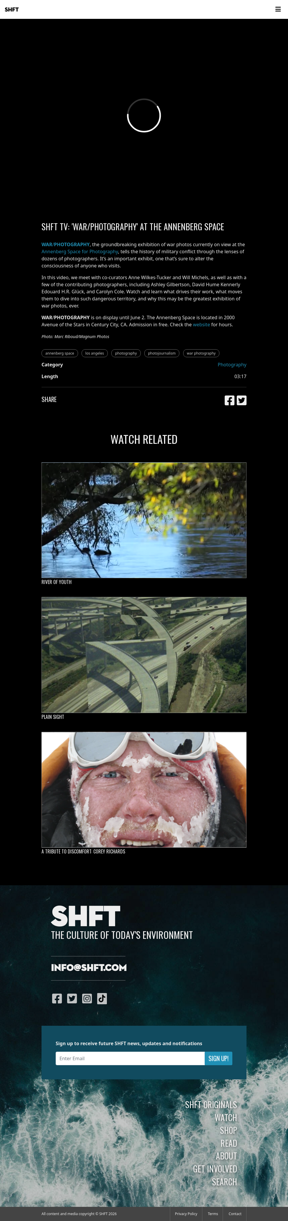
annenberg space (59, 353)
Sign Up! (218, 1058)
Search (224, 1181)
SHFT (12, 10)
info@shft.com (89, 968)
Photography (232, 364)
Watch (226, 1117)
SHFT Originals (211, 1104)
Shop (228, 1130)
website (201, 324)
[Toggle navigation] (278, 9)
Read (229, 1143)
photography (126, 353)
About (226, 1155)
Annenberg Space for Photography (80, 251)
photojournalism (162, 353)
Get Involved (215, 1168)
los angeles (94, 353)
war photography (201, 353)
